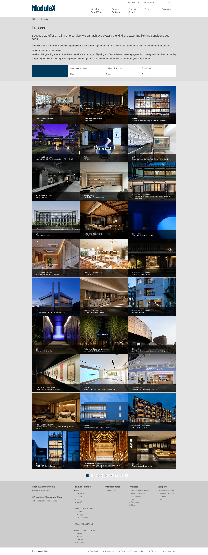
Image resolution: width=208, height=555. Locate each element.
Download (94, 551)
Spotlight (80, 515)
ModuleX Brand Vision (43, 486)
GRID (79, 499)
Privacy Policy (170, 551)
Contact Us (134, 2)
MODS (79, 502)
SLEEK (79, 496)
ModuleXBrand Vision (97, 10)
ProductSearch (132, 10)
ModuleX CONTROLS (84, 524)
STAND (80, 539)
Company (166, 9)
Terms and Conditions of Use (132, 551)
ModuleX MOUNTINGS (84, 509)
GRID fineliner (82, 517)
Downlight (80, 512)
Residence (110, 74)
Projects (148, 9)
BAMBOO (80, 537)
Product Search (112, 486)
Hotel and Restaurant (114, 68)
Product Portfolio (83, 486)
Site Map (154, 551)
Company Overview (166, 494)
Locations (150, 2)
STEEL (79, 534)
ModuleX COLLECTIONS (85, 531)
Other (144, 74)
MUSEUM (80, 494)
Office (72, 74)
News (161, 499)
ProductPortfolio (116, 10)
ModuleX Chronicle (166, 491)
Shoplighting (146, 68)
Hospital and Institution (78, 68)
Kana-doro (81, 542)
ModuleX (79, 491)
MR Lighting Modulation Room (47, 497)
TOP (33, 19)
